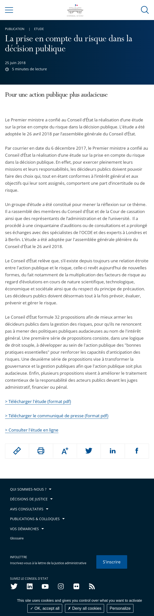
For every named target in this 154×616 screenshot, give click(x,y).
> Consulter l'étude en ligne (31, 430)
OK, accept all (44, 608)
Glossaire (17, 538)
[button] (145, 10)
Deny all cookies (84, 608)
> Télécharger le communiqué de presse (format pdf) (56, 416)
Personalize (120, 608)
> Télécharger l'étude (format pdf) (38, 401)
